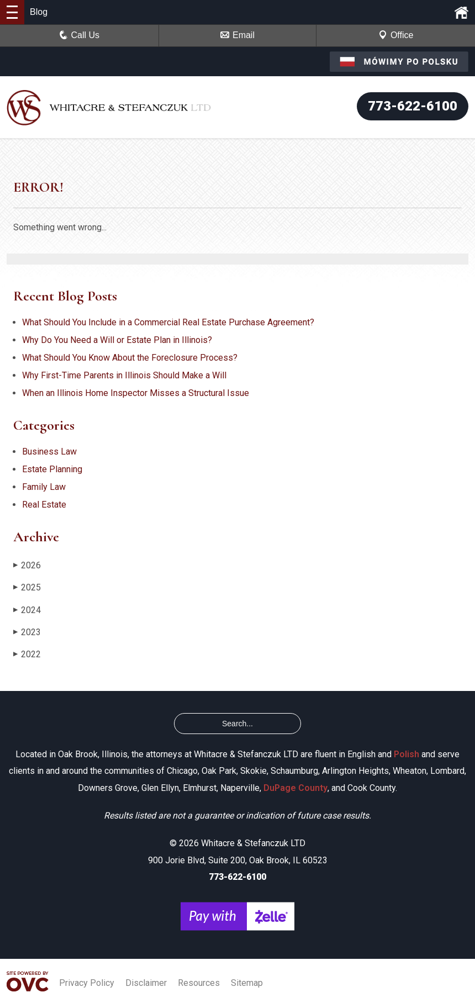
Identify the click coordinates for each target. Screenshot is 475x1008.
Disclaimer (146, 983)
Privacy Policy (86, 983)
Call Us (79, 35)
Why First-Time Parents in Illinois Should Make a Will (124, 375)
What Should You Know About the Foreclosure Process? (130, 357)
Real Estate (44, 504)
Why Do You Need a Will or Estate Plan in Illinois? (117, 340)
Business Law (49, 451)
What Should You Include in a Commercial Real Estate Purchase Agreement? (168, 322)
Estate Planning (52, 469)
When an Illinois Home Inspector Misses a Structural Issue (135, 393)
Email (237, 35)
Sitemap (247, 983)
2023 (27, 632)
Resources (199, 983)
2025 (27, 587)
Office (396, 35)
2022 (27, 654)
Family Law (44, 487)
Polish (406, 754)
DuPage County (295, 788)
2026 (27, 565)
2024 (27, 610)
